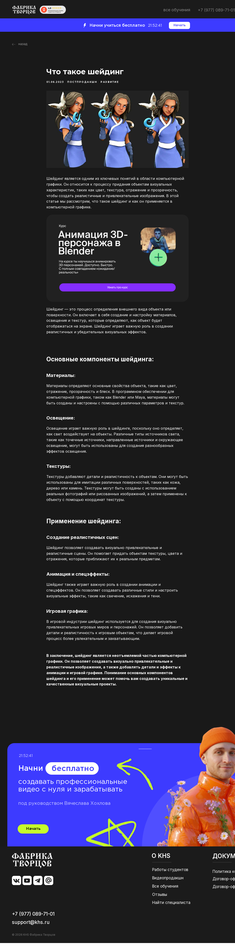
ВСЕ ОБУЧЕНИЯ (176, 9)
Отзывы (159, 900)
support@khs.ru (31, 928)
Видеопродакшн (168, 884)
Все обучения (165, 892)
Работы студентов (170, 875)
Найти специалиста (171, 908)
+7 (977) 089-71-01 (216, 10)
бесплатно (73, 774)
